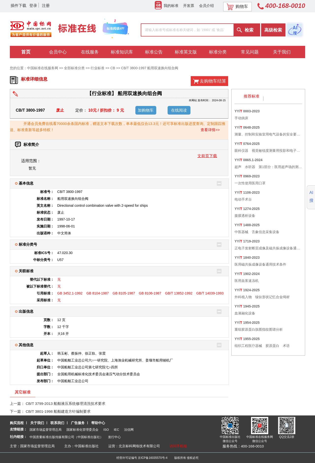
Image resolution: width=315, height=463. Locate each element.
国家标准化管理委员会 (82, 429)
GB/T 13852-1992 (178, 293)
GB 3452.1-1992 (70, 293)
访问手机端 (178, 446)
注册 (46, 5)
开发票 (188, 5)
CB (112, 68)
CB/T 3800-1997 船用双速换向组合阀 (149, 68)
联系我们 (57, 423)
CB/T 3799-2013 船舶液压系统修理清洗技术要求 (65, 403)
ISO (106, 429)
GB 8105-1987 (124, 293)
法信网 (129, 429)
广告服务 (78, 423)
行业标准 (97, 68)
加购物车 (146, 110)
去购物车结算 (213, 81)
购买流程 (17, 423)
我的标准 (166, 5)
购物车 (237, 6)
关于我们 (37, 423)
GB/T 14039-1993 (209, 293)
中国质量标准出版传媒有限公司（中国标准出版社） (66, 437)
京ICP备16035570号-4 (152, 458)
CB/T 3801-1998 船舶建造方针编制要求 (58, 411)
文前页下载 (207, 156)
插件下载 (18, 5)
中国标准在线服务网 (42, 68)
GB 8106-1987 (150, 293)
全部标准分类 (74, 68)
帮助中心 (98, 423)
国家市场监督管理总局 (46, 429)
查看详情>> (210, 130)
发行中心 (114, 437)
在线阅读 (179, 110)
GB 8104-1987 (97, 293)
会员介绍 (206, 5)
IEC (116, 429)
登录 (33, 5)
